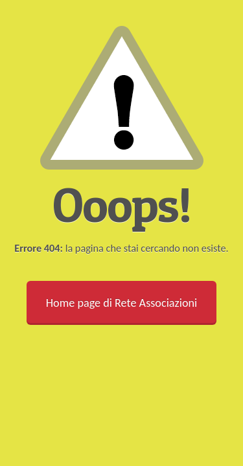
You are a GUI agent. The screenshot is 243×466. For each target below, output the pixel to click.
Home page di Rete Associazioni (121, 303)
